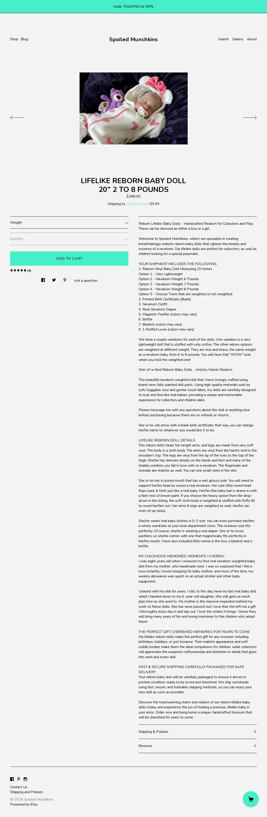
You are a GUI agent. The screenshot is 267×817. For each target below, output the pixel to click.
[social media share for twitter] (54, 279)
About (252, 39)
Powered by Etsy (24, 804)
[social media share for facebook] (43, 279)
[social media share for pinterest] (65, 279)
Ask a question (85, 280)
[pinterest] (19, 779)
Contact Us (18, 787)
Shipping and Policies (26, 792)
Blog (24, 39)
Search (223, 39)
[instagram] (25, 779)
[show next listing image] (245, 116)
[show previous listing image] (21, 116)
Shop (14, 39)
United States (137, 203)
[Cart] (251, 799)
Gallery (237, 39)
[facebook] (12, 779)
